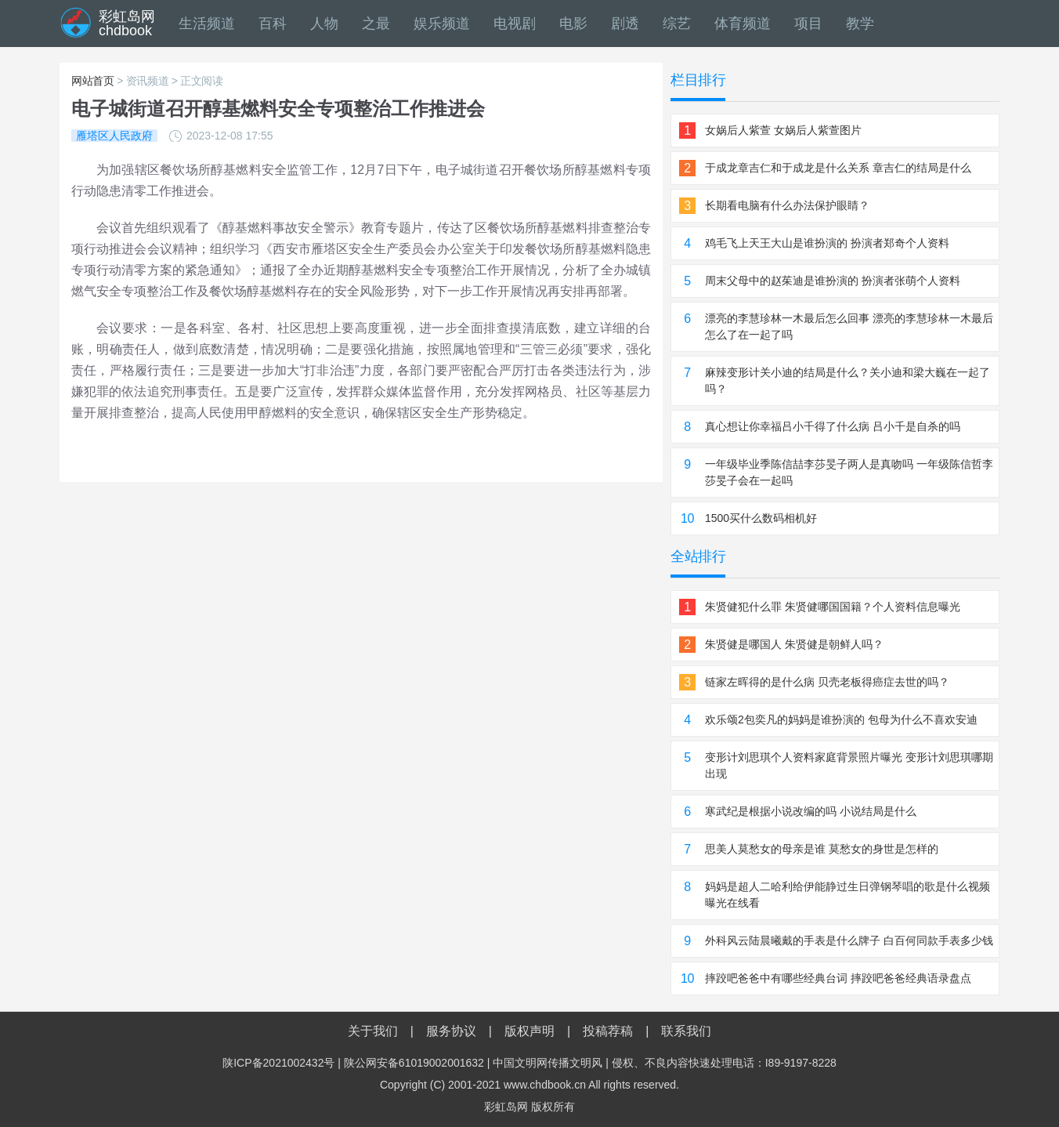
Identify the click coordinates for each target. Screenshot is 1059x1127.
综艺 (677, 23)
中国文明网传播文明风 (547, 1062)
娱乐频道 (442, 23)
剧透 (625, 23)
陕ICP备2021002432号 (278, 1062)
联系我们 (686, 1031)
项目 (808, 23)
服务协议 (451, 1031)
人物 (324, 23)
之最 (376, 23)
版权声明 (529, 1031)
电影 (573, 23)
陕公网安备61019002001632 (414, 1062)
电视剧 (514, 23)
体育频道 (742, 23)
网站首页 (92, 80)
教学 (860, 23)
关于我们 (373, 1031)
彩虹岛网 (506, 1106)
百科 (272, 23)
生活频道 (207, 23)
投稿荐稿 (608, 1031)
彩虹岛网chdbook (127, 23)
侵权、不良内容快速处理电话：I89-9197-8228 (724, 1062)
